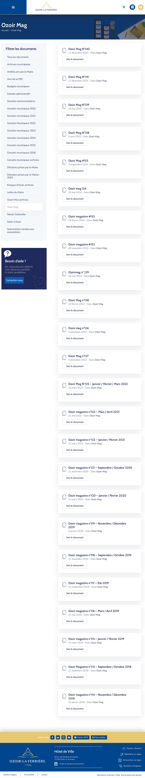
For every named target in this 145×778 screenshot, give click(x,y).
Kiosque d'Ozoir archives (20, 185)
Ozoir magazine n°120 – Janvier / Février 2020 (97, 495)
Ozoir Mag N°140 (79, 49)
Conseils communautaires (21, 101)
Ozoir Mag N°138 (78, 132)
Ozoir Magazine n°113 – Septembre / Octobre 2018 (99, 666)
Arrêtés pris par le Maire (20, 71)
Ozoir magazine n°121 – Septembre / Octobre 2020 (100, 467)
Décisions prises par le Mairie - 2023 (23, 176)
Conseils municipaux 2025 (21, 145)
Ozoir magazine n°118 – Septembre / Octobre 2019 (99, 555)
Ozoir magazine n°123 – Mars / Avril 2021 (93, 412)
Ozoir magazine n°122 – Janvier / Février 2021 (96, 439)
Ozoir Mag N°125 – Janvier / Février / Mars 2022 (98, 384)
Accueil (4, 30)
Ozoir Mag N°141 (78, 77)
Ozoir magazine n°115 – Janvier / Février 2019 (96, 639)
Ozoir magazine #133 (81, 216)
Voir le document (74, 59)
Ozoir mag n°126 (78, 328)
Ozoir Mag (12, 207)
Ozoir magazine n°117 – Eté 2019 (88, 583)
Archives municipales (18, 64)
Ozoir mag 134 (77, 188)
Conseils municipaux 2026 (21, 152)
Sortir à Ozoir (14, 221)
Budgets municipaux (18, 86)
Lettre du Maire (15, 192)
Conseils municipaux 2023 (21, 130)
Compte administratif (18, 93)
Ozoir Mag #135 (78, 160)
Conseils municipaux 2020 (21, 108)
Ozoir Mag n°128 (78, 300)
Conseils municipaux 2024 (21, 138)
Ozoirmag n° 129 (78, 272)
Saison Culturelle (16, 214)
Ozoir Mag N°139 (78, 105)
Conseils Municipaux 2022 (21, 123)
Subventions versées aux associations (20, 230)
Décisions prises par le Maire (22, 167)
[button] (13, 7)
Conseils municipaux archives (23, 160)
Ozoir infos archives (17, 199)
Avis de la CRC (15, 79)
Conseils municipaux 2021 (21, 116)
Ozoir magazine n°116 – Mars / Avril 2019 (93, 611)
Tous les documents (18, 57)
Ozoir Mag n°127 (78, 356)
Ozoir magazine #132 (81, 244)
